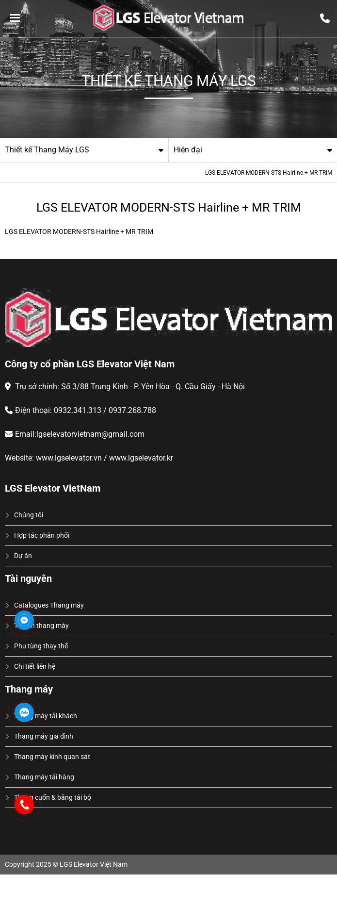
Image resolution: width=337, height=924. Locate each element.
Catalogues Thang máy (49, 605)
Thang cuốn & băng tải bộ (52, 797)
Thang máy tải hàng (44, 777)
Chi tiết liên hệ (34, 666)
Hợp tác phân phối (41, 535)
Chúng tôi (28, 515)
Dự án (23, 556)
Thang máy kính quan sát (52, 756)
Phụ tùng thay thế (41, 646)
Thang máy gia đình (43, 736)
